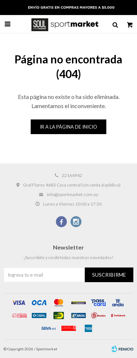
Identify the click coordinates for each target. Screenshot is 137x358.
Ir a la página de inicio (68, 127)
